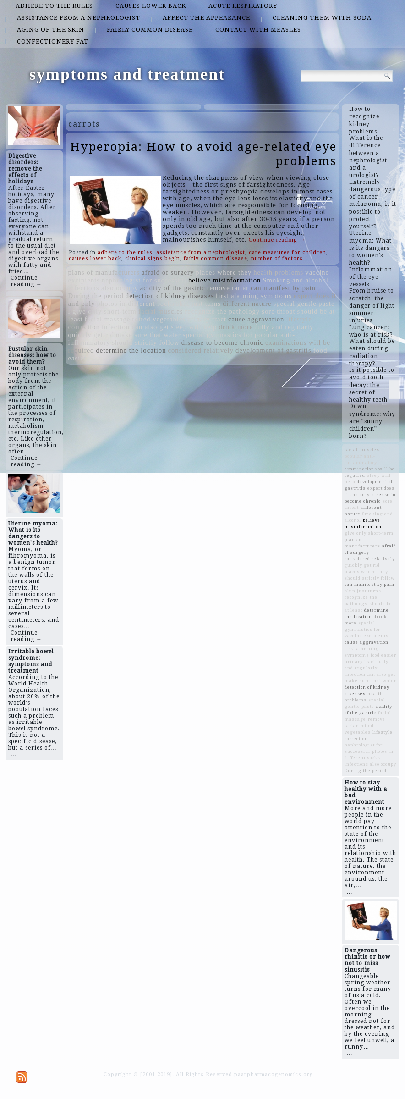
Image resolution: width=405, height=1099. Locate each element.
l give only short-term (102, 311)
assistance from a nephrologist (78, 17)
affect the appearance (206, 17)
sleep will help (194, 327)
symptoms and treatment (127, 74)
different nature (247, 303)
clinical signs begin (152, 258)
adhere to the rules (54, 5)
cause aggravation (256, 319)
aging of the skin (50, 29)
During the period (96, 295)
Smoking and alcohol (295, 280)
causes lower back (150, 5)
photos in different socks (135, 303)
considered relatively (201, 350)
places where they (224, 272)
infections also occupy (103, 288)
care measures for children (287, 252)
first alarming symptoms (254, 295)
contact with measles (258, 29)
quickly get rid (91, 334)
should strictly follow (145, 342)
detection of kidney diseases (170, 295)
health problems (278, 272)
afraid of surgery (168, 272)
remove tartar (228, 288)
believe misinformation (224, 280)
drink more (236, 327)
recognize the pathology (222, 311)
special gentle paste (303, 303)
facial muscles (160, 311)
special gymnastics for (218, 334)
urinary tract (206, 319)
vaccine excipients (367, 635)
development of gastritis (273, 350)
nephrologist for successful (144, 280)
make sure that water (148, 334)
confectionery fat (52, 41)
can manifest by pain (283, 288)
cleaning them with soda (322, 17)
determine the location (131, 350)
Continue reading (277, 239)
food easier (383, 654)
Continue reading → (26, 281)
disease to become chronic (222, 342)
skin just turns (198, 303)
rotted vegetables (159, 319)
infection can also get (135, 327)
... (13, 754)
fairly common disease (150, 29)
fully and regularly (284, 327)
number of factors (277, 258)
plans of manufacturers (104, 272)
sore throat (278, 311)
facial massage (107, 319)
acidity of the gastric (172, 288)
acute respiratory (242, 5)
